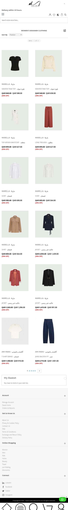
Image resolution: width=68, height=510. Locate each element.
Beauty (4, 461)
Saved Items (6, 405)
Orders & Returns (8, 408)
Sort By (4, 35)
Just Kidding (6, 467)
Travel (4, 464)
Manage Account (8, 402)
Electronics (6, 470)
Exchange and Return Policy (11, 435)
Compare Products (58, 15)
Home (4, 458)
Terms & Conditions (9, 432)
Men (3, 453)
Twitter (7, 491)
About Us (5, 420)
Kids (3, 455)
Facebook (8, 487)
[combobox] (34, 20)
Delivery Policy (7, 438)
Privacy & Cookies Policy (10, 423)
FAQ (3, 429)
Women (5, 450)
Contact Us (6, 426)
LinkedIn (8, 483)
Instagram (8, 495)
